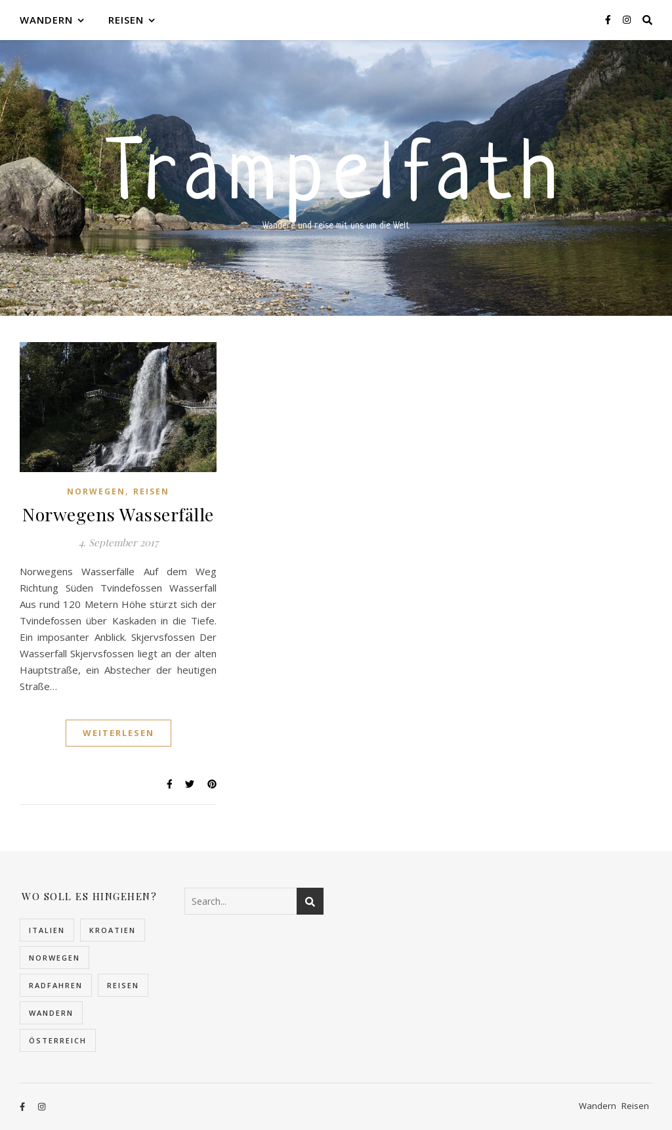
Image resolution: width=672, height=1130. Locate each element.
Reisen (126, 19)
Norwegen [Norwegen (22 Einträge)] (54, 958)
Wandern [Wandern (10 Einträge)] (51, 1013)
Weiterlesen (118, 733)
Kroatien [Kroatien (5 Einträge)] (112, 930)
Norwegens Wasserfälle (118, 514)
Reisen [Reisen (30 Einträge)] (123, 985)
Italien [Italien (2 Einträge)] (47, 930)
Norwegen (96, 491)
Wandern (46, 19)
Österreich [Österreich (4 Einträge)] (58, 1040)
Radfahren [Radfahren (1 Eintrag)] (56, 985)
